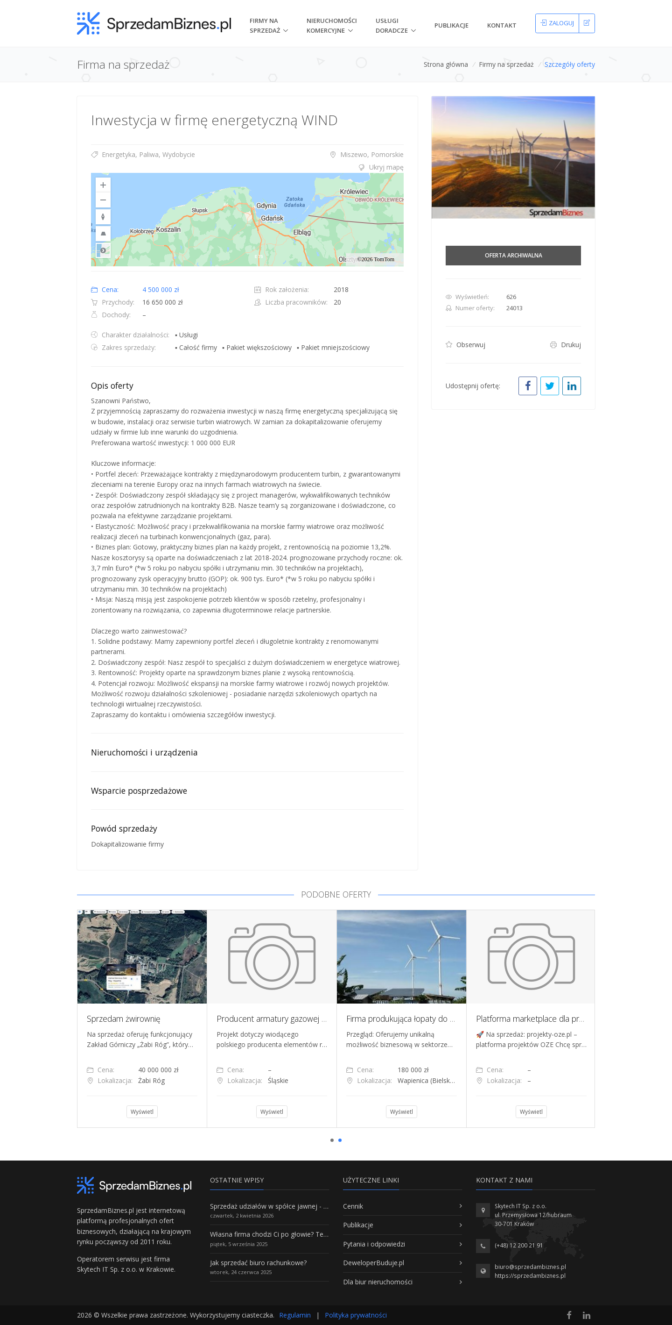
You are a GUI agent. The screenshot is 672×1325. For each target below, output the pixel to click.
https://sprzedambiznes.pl (530, 1276)
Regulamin (295, 1315)
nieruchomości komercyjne (332, 25)
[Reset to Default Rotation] (103, 216)
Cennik (353, 1206)
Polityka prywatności (356, 1315)
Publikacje (451, 25)
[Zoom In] (103, 185)
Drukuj (565, 344)
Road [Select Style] (103, 250)
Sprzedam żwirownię (124, 1018)
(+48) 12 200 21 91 (519, 1245)
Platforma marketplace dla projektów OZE (550, 1018)
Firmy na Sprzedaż (265, 25)
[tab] (247, 167)
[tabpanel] (142, 1018)
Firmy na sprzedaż (506, 64)
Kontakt (502, 25)
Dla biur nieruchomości (378, 1281)
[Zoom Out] (103, 199)
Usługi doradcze (392, 25)
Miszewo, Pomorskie (366, 154)
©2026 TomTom (375, 259)
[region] (247, 219)
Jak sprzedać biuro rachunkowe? (258, 1262)
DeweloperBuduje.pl (373, 1262)
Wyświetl (142, 1112)
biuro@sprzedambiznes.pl (530, 1267)
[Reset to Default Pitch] (103, 233)
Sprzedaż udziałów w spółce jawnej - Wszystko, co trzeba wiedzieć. (311, 1206)
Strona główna (446, 64)
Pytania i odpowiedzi (374, 1244)
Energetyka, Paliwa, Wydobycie (143, 154)
